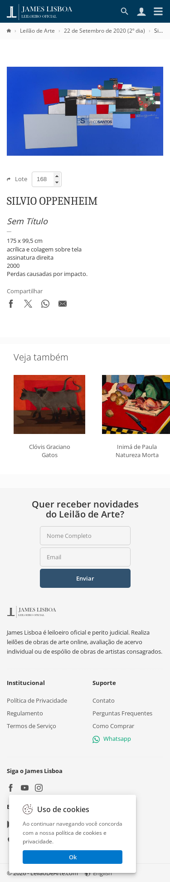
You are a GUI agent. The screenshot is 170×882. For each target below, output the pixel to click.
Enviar (85, 578)
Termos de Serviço (31, 726)
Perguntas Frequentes (122, 713)
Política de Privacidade (37, 700)
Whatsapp (111, 739)
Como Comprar (113, 726)
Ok (73, 857)
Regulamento (25, 713)
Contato (103, 700)
